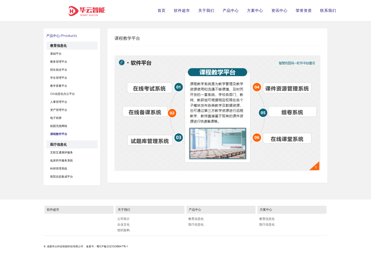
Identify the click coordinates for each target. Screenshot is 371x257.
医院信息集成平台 (61, 176)
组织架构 (122, 230)
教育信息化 (58, 46)
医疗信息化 (58, 144)
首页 (162, 10)
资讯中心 (279, 10)
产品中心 (231, 10)
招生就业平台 (58, 69)
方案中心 (255, 10)
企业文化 (122, 224)
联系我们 (328, 10)
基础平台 (56, 53)
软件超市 (182, 10)
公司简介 (122, 219)
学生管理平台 (58, 77)
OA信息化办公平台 (62, 94)
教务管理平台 (58, 61)
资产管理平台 (58, 110)
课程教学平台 (58, 134)
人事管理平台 (58, 102)
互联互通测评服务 (61, 152)
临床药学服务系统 (61, 160)
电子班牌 (56, 118)
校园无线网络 (58, 126)
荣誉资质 (304, 10)
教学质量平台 (58, 85)
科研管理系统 (58, 168)
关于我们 (206, 10)
